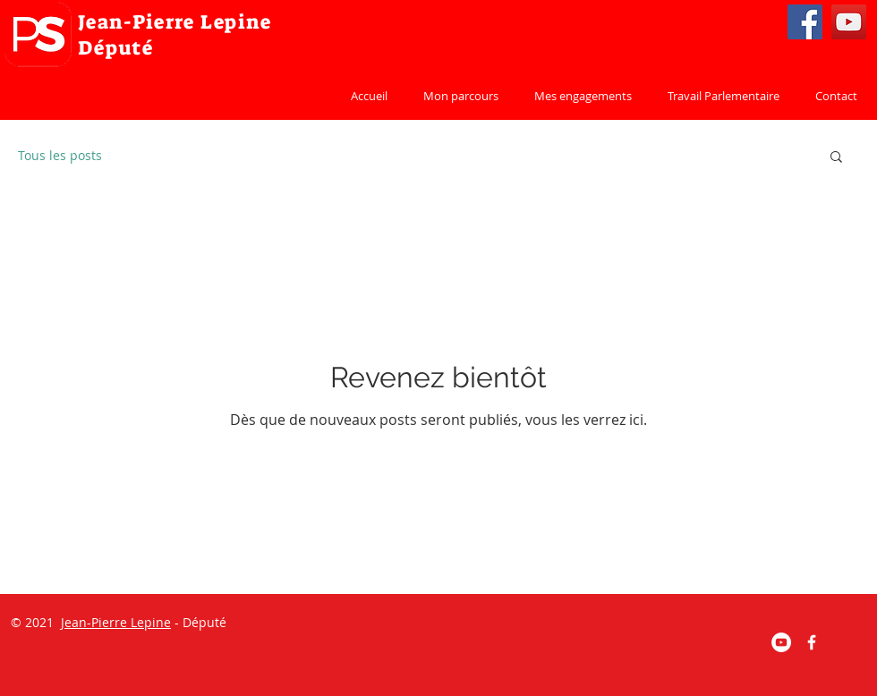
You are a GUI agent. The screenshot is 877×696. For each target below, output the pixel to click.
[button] (836, 158)
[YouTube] (848, 21)
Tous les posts (60, 155)
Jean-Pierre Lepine (116, 622)
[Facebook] (805, 21)
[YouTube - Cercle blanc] (781, 642)
